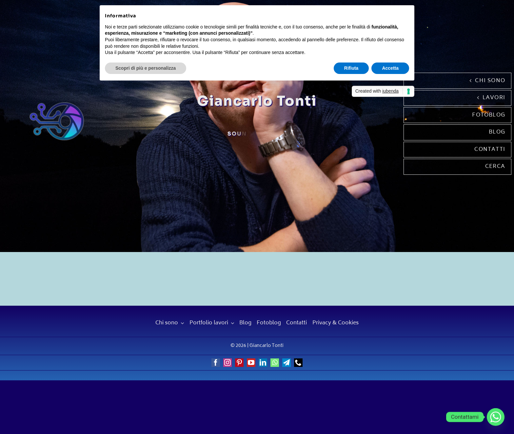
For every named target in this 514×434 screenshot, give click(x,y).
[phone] (298, 362)
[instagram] (227, 362)
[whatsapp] (274, 362)
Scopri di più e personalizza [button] (145, 68)
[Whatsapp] (495, 417)
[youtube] (251, 362)
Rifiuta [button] (351, 68)
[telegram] (286, 362)
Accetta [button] (390, 68)
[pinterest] (239, 362)
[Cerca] (457, 166)
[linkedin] (263, 362)
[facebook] (215, 362)
